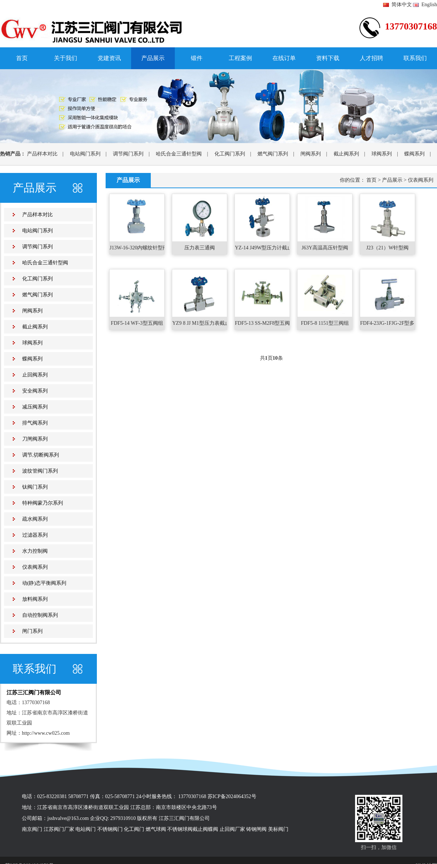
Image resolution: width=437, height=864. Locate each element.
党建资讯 (109, 58)
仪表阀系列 (35, 567)
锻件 (196, 58)
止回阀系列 (35, 375)
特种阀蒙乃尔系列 (42, 503)
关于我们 (65, 58)
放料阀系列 (35, 599)
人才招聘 (371, 58)
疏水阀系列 (35, 519)
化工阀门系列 (229, 154)
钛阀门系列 (35, 487)
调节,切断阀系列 (40, 455)
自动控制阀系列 (40, 615)
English (425, 4)
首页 (22, 58)
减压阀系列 (35, 407)
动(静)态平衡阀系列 (44, 583)
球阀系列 (381, 154)
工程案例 (240, 58)
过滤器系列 (35, 535)
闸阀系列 (310, 154)
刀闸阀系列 (35, 439)
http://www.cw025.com (46, 733)
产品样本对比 (42, 154)
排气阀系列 (35, 423)
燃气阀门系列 (272, 154)
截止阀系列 (346, 154)
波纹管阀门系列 (40, 471)
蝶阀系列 (414, 154)
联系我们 (415, 58)
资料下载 (327, 58)
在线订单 (284, 58)
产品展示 (153, 58)
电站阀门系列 (85, 154)
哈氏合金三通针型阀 (179, 154)
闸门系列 (32, 631)
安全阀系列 (35, 391)
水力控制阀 (35, 551)
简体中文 (397, 4)
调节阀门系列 (128, 154)
